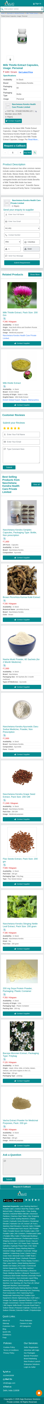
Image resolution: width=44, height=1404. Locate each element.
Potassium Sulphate (22, 1308)
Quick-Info (7, 1332)
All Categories (25, 1326)
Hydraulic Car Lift (16, 1224)
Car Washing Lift (16, 1283)
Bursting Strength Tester (11, 1258)
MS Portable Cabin (28, 1231)
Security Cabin (27, 1226)
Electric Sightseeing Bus (21, 1298)
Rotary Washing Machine (25, 1248)
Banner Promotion (31, 1356)
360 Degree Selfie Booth (13, 1305)
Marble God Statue (10, 1266)
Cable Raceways (21, 1271)
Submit (9, 467)
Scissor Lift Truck (30, 1224)
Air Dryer (13, 1281)
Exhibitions (7, 1335)
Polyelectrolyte (35, 1310)
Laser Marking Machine (28, 1206)
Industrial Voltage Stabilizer (13, 1251)
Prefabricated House (30, 1238)
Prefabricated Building (29, 1236)
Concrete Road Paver (31, 1305)
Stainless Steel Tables (19, 1216)
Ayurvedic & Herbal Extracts (16, 13)
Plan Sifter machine (26, 1268)
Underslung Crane (17, 1253)
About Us (6, 1320)
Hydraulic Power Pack (19, 1246)
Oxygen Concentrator (10, 1303)
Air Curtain (22, 1266)
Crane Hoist (7, 1256)
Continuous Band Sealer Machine (15, 1276)
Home (3, 13)
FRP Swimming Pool (23, 1290)
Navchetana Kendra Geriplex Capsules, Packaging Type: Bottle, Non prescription (20, 532)
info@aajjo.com (9, 1383)
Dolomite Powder (22, 1310)
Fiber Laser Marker (10, 1263)
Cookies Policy (9, 1347)
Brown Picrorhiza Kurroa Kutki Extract (21, 597)
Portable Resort (13, 1231)
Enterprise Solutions (32, 1364)
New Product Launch (32, 1361)
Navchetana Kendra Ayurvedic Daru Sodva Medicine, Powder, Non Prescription (20, 729)
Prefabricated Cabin (33, 1233)
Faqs (4, 1337)
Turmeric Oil (35, 1308)
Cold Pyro (37, 1303)
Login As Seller (30, 1367)
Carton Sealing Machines (19, 1219)
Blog (4, 1329)
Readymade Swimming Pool (13, 1295)
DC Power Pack (24, 1243)
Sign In (37, 4)
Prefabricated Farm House (18, 1229)
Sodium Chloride (9, 1310)
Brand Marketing (30, 1359)
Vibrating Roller (19, 1211)
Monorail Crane (18, 1256)
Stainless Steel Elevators (12, 1226)
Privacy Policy (8, 1353)
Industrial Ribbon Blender (19, 1214)
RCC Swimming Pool (25, 1293)
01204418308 (8, 1375)
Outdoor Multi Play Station (24, 1209)
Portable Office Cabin (11, 1236)
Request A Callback (22, 1187)
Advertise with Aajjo (31, 1350)
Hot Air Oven (12, 1243)
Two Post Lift (28, 1283)
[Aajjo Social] (26, 1200)
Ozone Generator (26, 1303)
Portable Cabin (8, 1209)
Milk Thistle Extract (32, 13)
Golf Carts (34, 1298)
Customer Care (9, 1326)
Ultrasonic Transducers (30, 1273)
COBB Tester (30, 1256)
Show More (35, 275)
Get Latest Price (26, 72)
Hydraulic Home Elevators (19, 1221)
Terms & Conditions (11, 1350)
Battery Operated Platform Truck (24, 1300)
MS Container (20, 1233)
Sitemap (6, 1323)
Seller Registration (31, 1347)
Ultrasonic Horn (8, 1271)
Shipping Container (10, 1241)
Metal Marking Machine (26, 1263)
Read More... (33, 140)
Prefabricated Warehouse (12, 1238)
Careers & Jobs (26, 1323)
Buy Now (27, 152)
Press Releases (26, 1320)
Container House (24, 1241)
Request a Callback (15, 145)
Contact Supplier (13, 121)
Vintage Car (7, 1300)
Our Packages (29, 1353)
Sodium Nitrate (8, 1308)
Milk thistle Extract (12, 383)
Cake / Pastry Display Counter (27, 1261)
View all (36, 484)
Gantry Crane (30, 1253)
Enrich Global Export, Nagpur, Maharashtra (21, 400)
